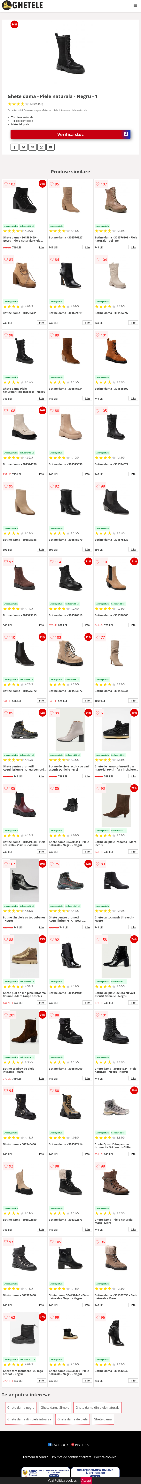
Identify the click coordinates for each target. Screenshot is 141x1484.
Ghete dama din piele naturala (97, 1407)
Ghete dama (103, 1419)
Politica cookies (105, 1457)
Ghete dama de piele (73, 1419)
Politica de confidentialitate (71, 1457)
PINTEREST (81, 1445)
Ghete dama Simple (55, 1407)
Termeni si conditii (36, 1457)
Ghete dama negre (21, 1407)
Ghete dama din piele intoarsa (29, 1419)
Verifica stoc (93, 134)
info (41, 247)
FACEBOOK (58, 1445)
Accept (86, 1480)
